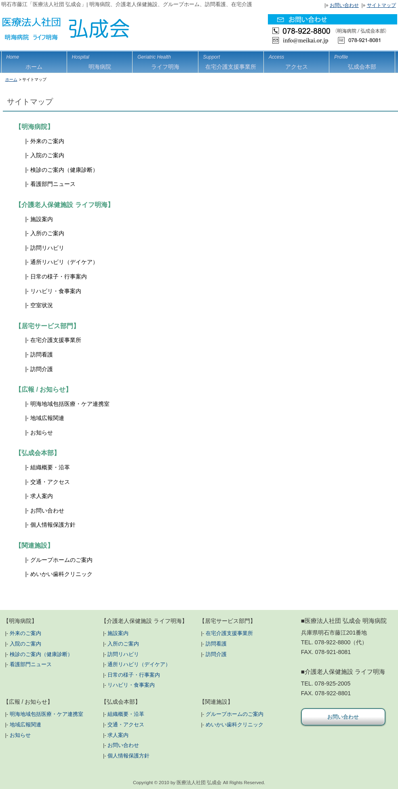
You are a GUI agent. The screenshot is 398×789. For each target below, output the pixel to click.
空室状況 (41, 305)
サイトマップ (381, 5)
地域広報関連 (47, 418)
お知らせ (41, 432)
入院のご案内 (47, 155)
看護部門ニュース (53, 184)
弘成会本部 (361, 60)
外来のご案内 (47, 141)
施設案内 (41, 219)
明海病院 (99, 60)
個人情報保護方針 (53, 524)
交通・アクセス (50, 482)
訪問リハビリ (47, 248)
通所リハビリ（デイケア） (64, 262)
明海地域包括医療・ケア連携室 (70, 404)
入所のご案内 (47, 233)
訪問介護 (41, 369)
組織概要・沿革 (50, 467)
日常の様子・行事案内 (58, 276)
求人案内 (41, 496)
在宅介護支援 (230, 60)
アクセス (296, 60)
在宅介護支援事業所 (55, 340)
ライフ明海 (165, 60)
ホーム (34, 60)
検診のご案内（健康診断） (64, 170)
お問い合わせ (344, 5)
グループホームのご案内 (61, 560)
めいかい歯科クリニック (61, 574)
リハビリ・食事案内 (55, 291)
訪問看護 (41, 354)
